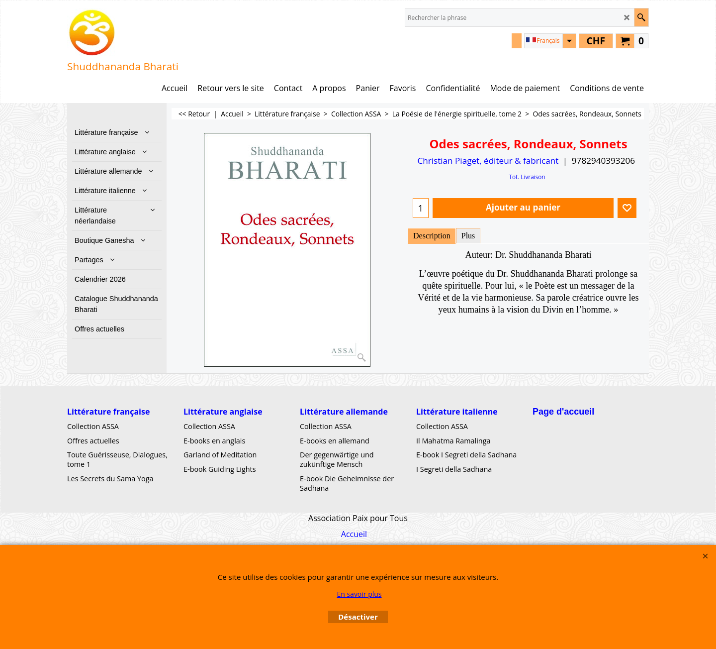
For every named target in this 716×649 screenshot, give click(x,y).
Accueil (354, 534)
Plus (468, 235)
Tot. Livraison (527, 177)
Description (431, 235)
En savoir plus (359, 594)
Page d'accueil (563, 412)
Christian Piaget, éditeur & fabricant (487, 160)
